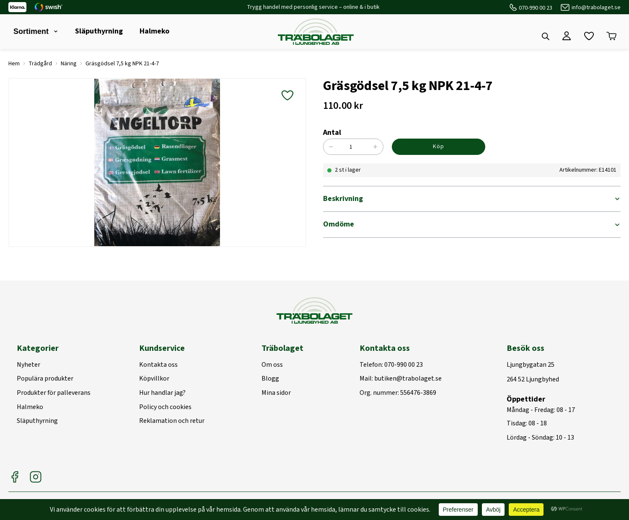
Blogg (270, 379)
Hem (14, 63)
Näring (69, 63)
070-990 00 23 (535, 8)
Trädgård (40, 63)
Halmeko (154, 31)
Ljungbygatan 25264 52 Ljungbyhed (533, 372)
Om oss (272, 365)
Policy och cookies (165, 407)
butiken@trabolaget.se (408, 379)
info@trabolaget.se (596, 8)
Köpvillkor (154, 379)
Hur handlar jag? (162, 393)
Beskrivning (343, 198)
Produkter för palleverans (54, 393)
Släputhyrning (99, 31)
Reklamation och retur (171, 421)
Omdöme (338, 224)
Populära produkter (45, 379)
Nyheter (28, 365)
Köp (438, 146)
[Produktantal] (356, 146)
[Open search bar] (545, 36)
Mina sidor (276, 393)
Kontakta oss (158, 365)
